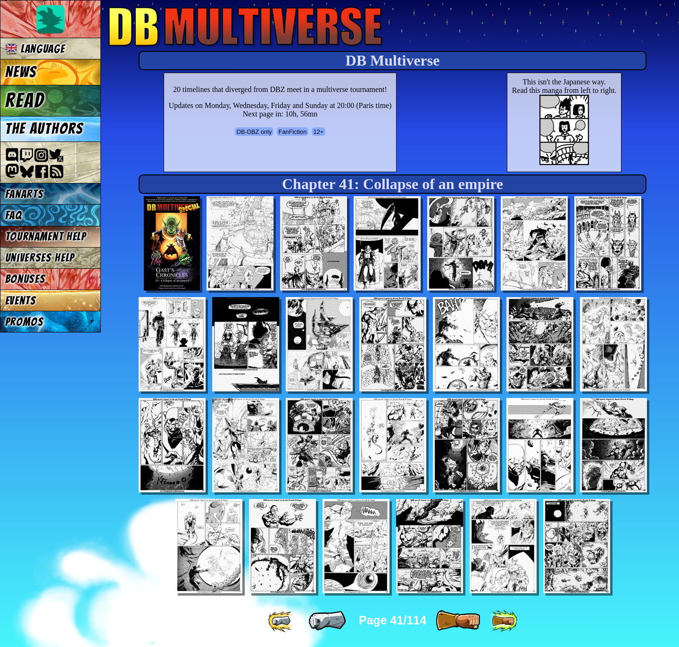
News (21, 72)
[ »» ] (503, 621)
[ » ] (458, 621)
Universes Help (40, 258)
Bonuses (25, 279)
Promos (24, 322)
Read (24, 100)
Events (20, 301)
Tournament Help (45, 236)
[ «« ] (281, 621)
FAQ (13, 215)
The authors (44, 129)
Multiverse (245, 26)
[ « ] (327, 621)
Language (35, 49)
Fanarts (24, 194)
